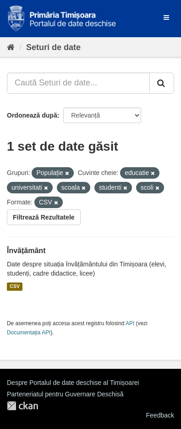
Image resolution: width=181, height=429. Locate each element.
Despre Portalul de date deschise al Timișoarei (73, 382)
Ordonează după (32, 115)
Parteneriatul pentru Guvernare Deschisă (65, 394)
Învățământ (26, 250)
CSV (15, 286)
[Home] (11, 47)
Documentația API (28, 332)
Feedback (160, 415)
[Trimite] (161, 83)
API (130, 323)
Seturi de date (53, 47)
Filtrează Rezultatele (44, 217)
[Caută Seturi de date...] (78, 83)
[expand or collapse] (166, 17)
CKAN (22, 406)
